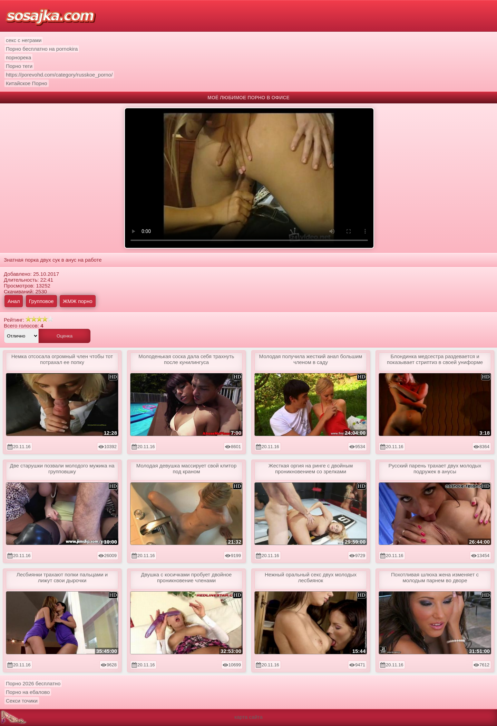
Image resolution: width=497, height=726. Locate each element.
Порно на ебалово (28, 692)
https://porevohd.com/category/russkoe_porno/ (59, 75)
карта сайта (248, 717)
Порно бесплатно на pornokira (42, 49)
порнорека (18, 57)
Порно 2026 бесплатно (33, 683)
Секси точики (22, 701)
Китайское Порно (26, 83)
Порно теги (19, 66)
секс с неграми (23, 40)
